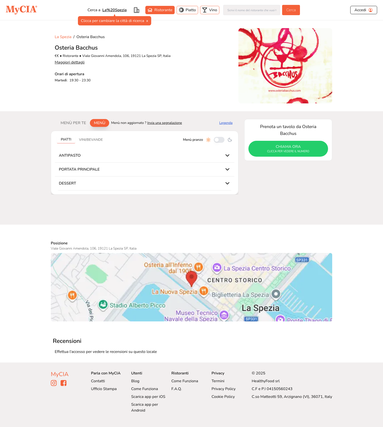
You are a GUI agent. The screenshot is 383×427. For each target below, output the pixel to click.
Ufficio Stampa (104, 389)
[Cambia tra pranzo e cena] (219, 140)
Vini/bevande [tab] (91, 139)
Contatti (98, 381)
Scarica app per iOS (148, 396)
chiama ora (288, 149)
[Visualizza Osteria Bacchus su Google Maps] (191, 287)
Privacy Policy (224, 389)
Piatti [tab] (66, 139)
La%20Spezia (114, 10)
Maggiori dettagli (70, 62)
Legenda (226, 122)
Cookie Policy (223, 396)
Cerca (291, 10)
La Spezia (63, 37)
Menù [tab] (99, 123)
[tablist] (83, 123)
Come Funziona (144, 389)
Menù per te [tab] (73, 123)
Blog (135, 381)
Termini (218, 381)
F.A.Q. (176, 389)
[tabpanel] (144, 163)
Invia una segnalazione (164, 122)
